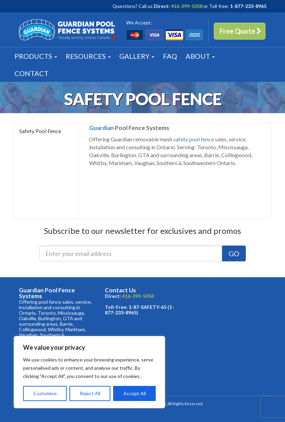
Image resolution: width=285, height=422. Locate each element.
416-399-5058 (186, 6)
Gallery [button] (136, 56)
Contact (31, 73)
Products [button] (35, 56)
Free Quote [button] (240, 31)
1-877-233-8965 (248, 6)
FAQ (170, 56)
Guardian (101, 127)
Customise (45, 393)
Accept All (134, 393)
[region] (89, 372)
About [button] (200, 56)
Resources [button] (88, 56)
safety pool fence (193, 139)
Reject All (90, 393)
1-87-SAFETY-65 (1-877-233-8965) (139, 309)
